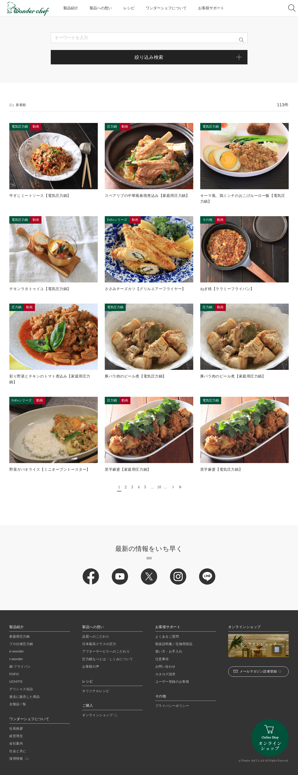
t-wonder (16, 659)
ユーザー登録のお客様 (172, 681)
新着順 (17, 105)
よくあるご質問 (167, 636)
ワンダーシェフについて (166, 8)
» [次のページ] (172, 487)
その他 (160, 696)
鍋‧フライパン (20, 666)
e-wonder (16, 651)
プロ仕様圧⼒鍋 (21, 644)
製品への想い (101, 8)
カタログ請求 (165, 674)
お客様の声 (90, 666)
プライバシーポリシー (172, 706)
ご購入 (87, 705)
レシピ (129, 8)
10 (158, 487)
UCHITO (16, 681)
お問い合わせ (165, 666)
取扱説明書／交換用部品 (174, 644)
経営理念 (16, 736)
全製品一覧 (17, 704)
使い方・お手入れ (168, 651)
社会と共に (17, 751)
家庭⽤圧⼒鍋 (19, 636)
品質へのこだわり (95, 636)
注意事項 (162, 659)
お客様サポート (211, 8)
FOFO (14, 674)
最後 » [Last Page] (179, 487)
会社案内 (16, 743)
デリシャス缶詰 (21, 689)
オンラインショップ (99, 715)
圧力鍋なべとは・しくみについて (107, 659)
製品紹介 (70, 8)
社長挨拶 (16, 728)
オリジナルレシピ (95, 691)
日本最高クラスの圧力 (99, 644)
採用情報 (18, 758)
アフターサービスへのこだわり (106, 651)
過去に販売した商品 (24, 697)
